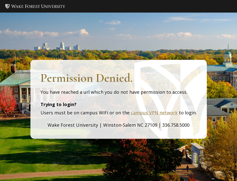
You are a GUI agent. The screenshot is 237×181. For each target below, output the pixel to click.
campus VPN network (154, 113)
